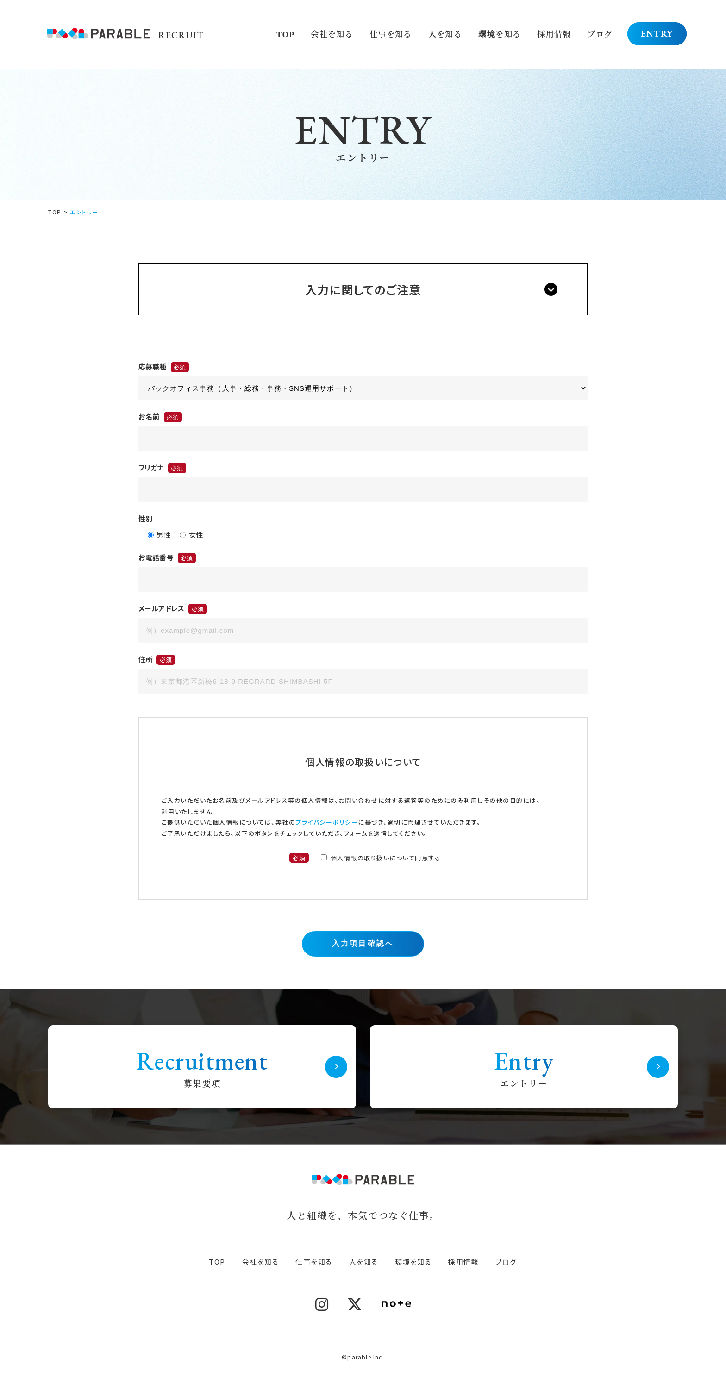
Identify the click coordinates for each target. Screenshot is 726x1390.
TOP (284, 33)
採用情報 (554, 33)
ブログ (600, 33)
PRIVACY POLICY (363, 1336)
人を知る (444, 33)
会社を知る (331, 33)
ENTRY (657, 33)
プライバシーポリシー (326, 822)
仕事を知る (390, 33)
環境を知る (499, 33)
